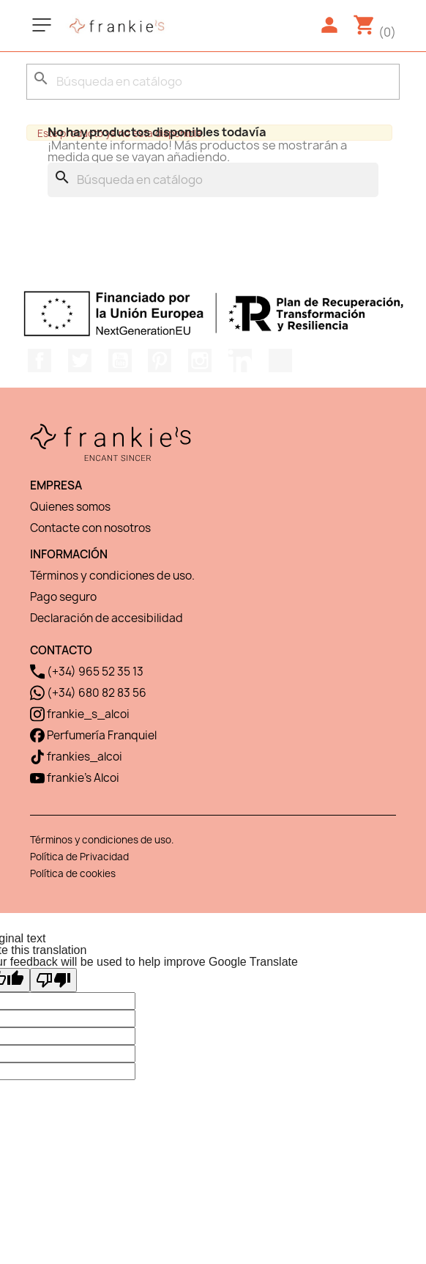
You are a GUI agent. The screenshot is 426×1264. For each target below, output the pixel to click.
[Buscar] (213, 82)
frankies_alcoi (76, 756)
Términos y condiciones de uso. (112, 575)
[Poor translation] (53, 980)
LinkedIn (240, 360)
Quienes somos (70, 506)
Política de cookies (73, 873)
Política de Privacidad (79, 856)
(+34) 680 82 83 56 (88, 693)
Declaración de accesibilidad (106, 618)
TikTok (280, 360)
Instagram (200, 360)
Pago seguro (63, 597)
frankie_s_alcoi (80, 714)
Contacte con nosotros (90, 528)
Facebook (39, 360)
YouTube (120, 360)
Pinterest (159, 360)
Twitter (79, 360)
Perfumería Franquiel (93, 735)
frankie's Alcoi (74, 778)
